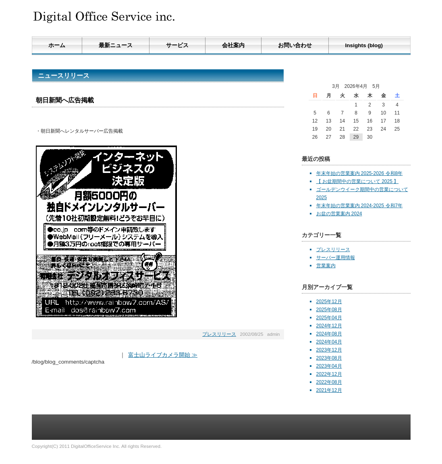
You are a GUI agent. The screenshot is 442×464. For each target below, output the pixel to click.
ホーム (56, 45)
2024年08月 (329, 334)
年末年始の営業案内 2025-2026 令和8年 (359, 173)
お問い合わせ (295, 45)
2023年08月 (329, 358)
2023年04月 (329, 366)
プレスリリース (219, 334)
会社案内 (233, 45)
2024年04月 (329, 342)
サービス (177, 45)
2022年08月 (329, 382)
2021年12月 (329, 390)
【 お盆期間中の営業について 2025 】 (357, 181)
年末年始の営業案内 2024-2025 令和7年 (359, 205)
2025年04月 (329, 317)
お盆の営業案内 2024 (339, 213)
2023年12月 (329, 350)
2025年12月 (329, 301)
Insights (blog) (364, 45)
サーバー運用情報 (335, 257)
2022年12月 (329, 374)
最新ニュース (116, 45)
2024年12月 (329, 326)
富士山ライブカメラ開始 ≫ (162, 355)
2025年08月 (329, 309)
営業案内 (326, 265)
